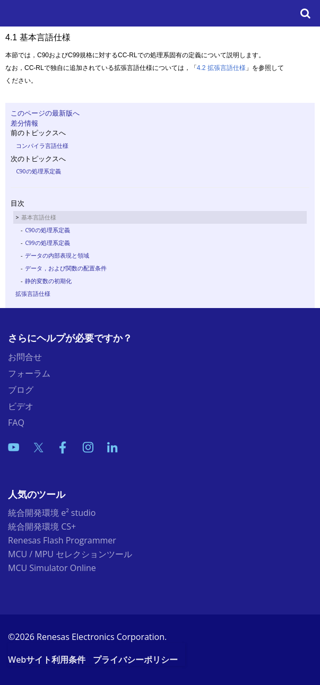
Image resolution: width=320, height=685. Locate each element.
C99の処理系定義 (47, 243)
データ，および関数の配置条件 (66, 268)
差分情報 (24, 123)
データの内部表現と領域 (57, 255)
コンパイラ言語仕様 (42, 146)
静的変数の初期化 (48, 281)
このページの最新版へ (45, 113)
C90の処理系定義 (38, 171)
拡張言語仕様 (32, 293)
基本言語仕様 (38, 217)
